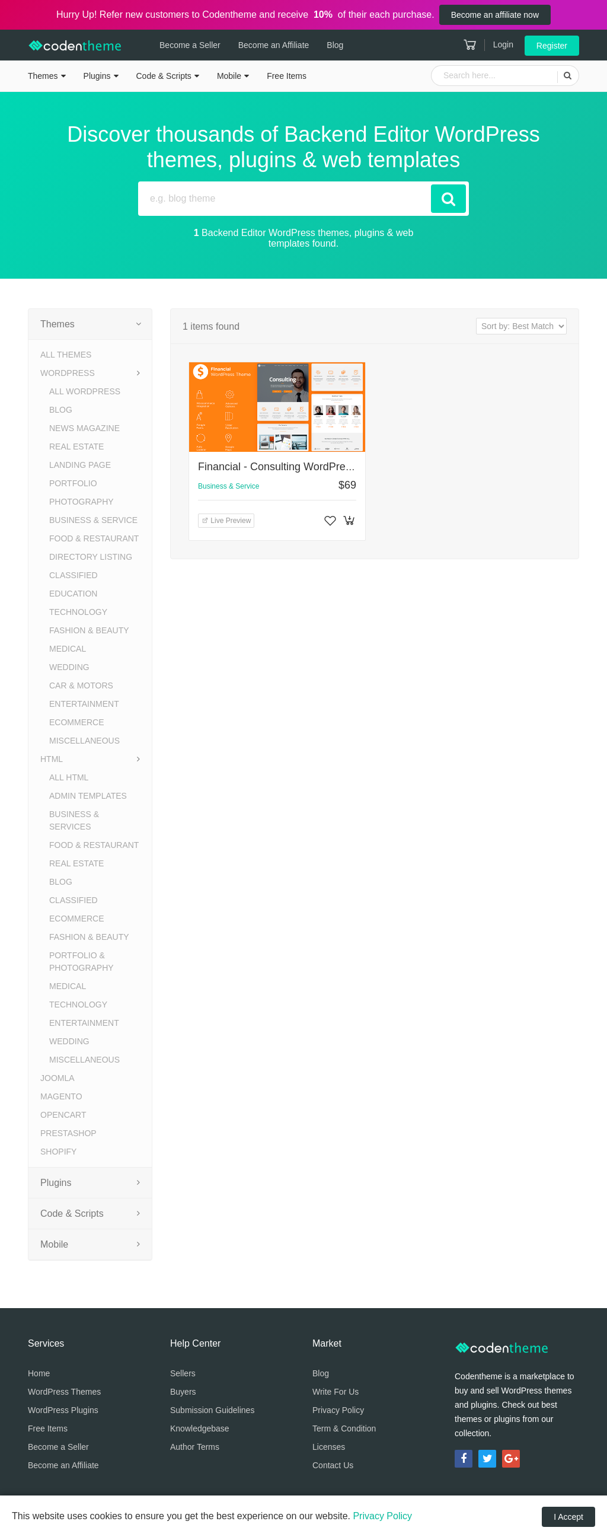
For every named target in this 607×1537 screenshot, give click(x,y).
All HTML (68, 777)
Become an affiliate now (495, 15)
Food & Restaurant (94, 538)
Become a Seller (188, 45)
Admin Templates (88, 796)
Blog (333, 45)
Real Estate (76, 446)
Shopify (58, 1151)
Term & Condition (344, 1428)
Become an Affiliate (272, 45)
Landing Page (80, 465)
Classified (73, 575)
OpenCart (63, 1115)
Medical (67, 648)
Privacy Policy (338, 1410)
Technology (78, 612)
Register (551, 45)
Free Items (286, 76)
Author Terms (194, 1447)
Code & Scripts (163, 76)
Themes (43, 76)
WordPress (67, 373)
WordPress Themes (64, 1391)
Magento (61, 1096)
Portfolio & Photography (81, 961)
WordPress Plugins (63, 1410)
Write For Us (335, 1391)
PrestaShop (68, 1133)
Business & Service (93, 520)
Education (73, 593)
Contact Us (332, 1465)
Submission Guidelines (212, 1410)
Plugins (97, 76)
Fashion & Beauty (89, 630)
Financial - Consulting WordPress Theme (295, 467)
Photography (81, 501)
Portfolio (73, 483)
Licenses (328, 1447)
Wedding (69, 667)
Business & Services (74, 820)
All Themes (65, 354)
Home (39, 1373)
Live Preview (226, 520)
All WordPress (84, 391)
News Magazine (84, 428)
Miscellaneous (84, 740)
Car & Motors (81, 685)
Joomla (57, 1078)
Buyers (183, 1391)
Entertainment (84, 704)
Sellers (183, 1373)
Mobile (229, 76)
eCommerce (76, 722)
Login (503, 44)
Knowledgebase (199, 1428)
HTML (51, 759)
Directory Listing (90, 557)
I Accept (568, 1517)
